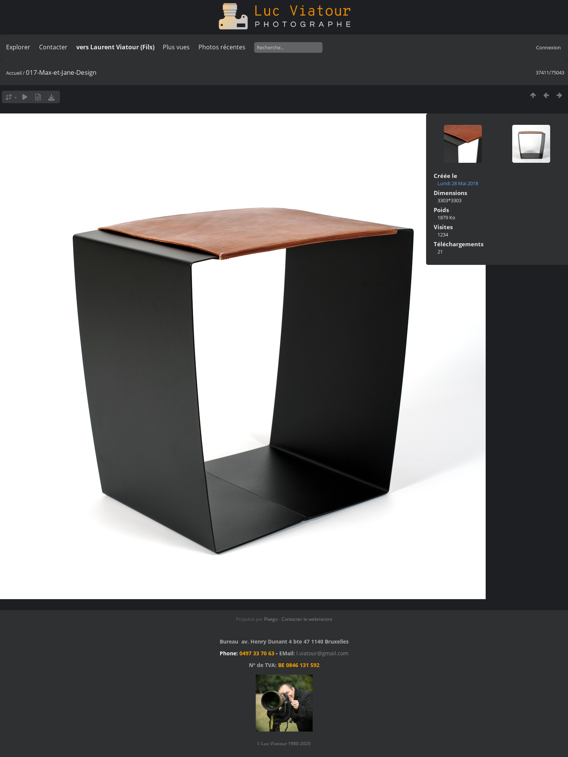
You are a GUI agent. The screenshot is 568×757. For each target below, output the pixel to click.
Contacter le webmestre (307, 619)
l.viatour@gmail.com (322, 653)
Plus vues (176, 47)
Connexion (548, 47)
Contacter (53, 47)
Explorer (18, 47)
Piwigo (271, 619)
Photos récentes (221, 47)
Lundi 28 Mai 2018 (457, 183)
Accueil (14, 72)
